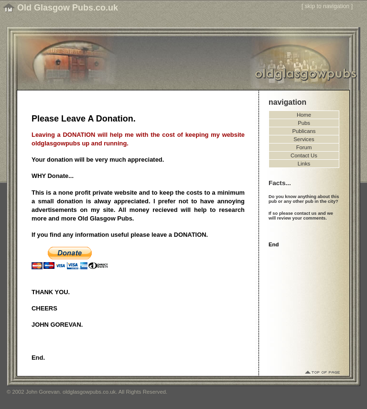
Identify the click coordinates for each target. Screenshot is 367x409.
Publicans (304, 131)
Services (303, 139)
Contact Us (304, 155)
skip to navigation (327, 6)
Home (304, 115)
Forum (304, 147)
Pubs (304, 123)
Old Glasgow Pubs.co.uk (67, 7)
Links (304, 163)
